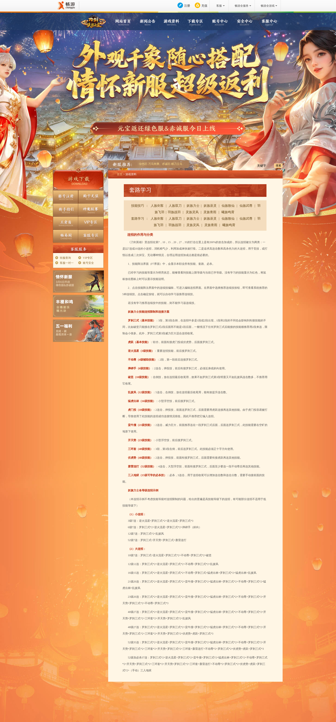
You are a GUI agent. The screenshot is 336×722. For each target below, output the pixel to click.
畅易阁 (65, 236)
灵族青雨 (209, 212)
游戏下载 (78, 180)
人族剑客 (157, 205)
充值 (204, 5)
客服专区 (91, 236)
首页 (119, 174)
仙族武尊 (246, 205)
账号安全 (88, 263)
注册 (187, 5)
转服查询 (65, 257)
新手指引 (65, 209)
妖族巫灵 (210, 205)
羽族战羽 (174, 212)
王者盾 (65, 223)
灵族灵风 (192, 212)
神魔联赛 (91, 209)
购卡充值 (91, 196)
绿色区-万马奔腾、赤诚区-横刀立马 (160, 164)
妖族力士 (193, 205)
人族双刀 (175, 205)
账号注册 (65, 196)
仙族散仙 (228, 205)
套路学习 (137, 218)
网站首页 (124, 22)
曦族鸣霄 (227, 212)
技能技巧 (137, 205)
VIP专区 (91, 223)
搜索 (278, 165)
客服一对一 (67, 263)
